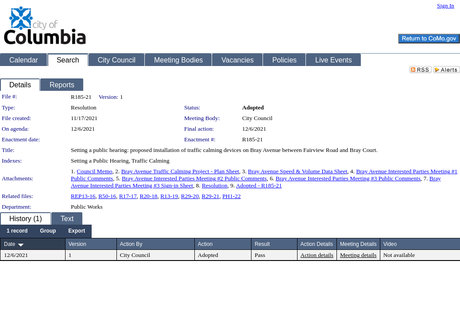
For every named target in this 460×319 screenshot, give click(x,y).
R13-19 (169, 196)
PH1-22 (231, 196)
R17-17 (128, 196)
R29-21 (211, 196)
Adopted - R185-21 (259, 185)
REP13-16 (83, 196)
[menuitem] (17, 231)
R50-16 (107, 196)
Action (205, 244)
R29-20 (190, 196)
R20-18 (149, 196)
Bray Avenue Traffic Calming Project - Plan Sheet (180, 171)
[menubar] (46, 231)
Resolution (215, 185)
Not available (399, 255)
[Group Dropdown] (48, 231)
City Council (257, 118)
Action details (317, 255)
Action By (131, 244)
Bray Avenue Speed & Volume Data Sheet (297, 171)
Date (9, 244)
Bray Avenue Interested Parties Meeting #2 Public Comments (194, 178)
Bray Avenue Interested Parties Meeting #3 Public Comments (348, 178)
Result (262, 244)
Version (77, 244)
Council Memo (94, 171)
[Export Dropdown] (76, 231)
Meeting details (358, 255)
